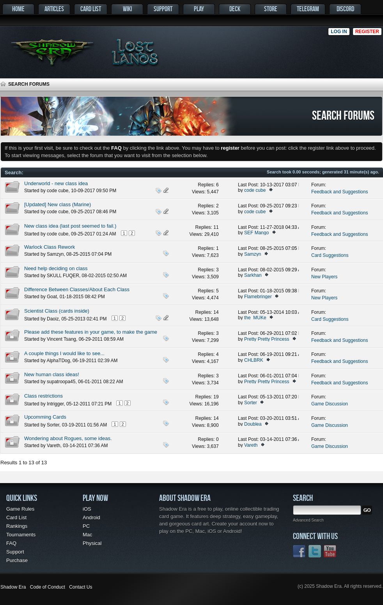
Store (270, 8)
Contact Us (80, 587)
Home (18, 8)
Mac (87, 535)
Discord (345, 8)
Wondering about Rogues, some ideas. (68, 438)
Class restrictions (43, 396)
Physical (92, 543)
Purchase (17, 560)
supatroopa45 (61, 381)
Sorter (250, 402)
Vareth (53, 445)
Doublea (253, 424)
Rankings (16, 526)
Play (199, 8)
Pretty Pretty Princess (266, 339)
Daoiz (53, 319)
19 (215, 397)
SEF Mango (256, 232)
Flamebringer (258, 296)
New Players (324, 277)
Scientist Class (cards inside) (56, 311)
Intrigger (55, 404)
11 (215, 227)
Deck (234, 8)
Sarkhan (253, 275)
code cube (57, 190)
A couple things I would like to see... (64, 353)
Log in (339, 31)
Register (367, 31)
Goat (52, 296)
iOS (87, 509)
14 (215, 312)
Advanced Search (308, 520)
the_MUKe (255, 317)
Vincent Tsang (61, 339)
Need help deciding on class (56, 268)
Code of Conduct (47, 587)
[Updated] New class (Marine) (57, 204)
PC (86, 526)
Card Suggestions (329, 255)
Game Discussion (329, 404)
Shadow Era (13, 587)
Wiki (127, 8)
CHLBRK (253, 360)
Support (163, 8)
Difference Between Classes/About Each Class (76, 289)
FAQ (11, 543)
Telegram (308, 8)
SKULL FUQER (63, 275)
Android (91, 517)
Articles (54, 8)
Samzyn (55, 254)
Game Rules (20, 509)
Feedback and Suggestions (339, 192)
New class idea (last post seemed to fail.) (70, 226)
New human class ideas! (51, 374)
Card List (90, 8)
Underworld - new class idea (56, 183)
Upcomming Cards (45, 417)
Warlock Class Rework (49, 247)
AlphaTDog (58, 360)
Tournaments (20, 535)
